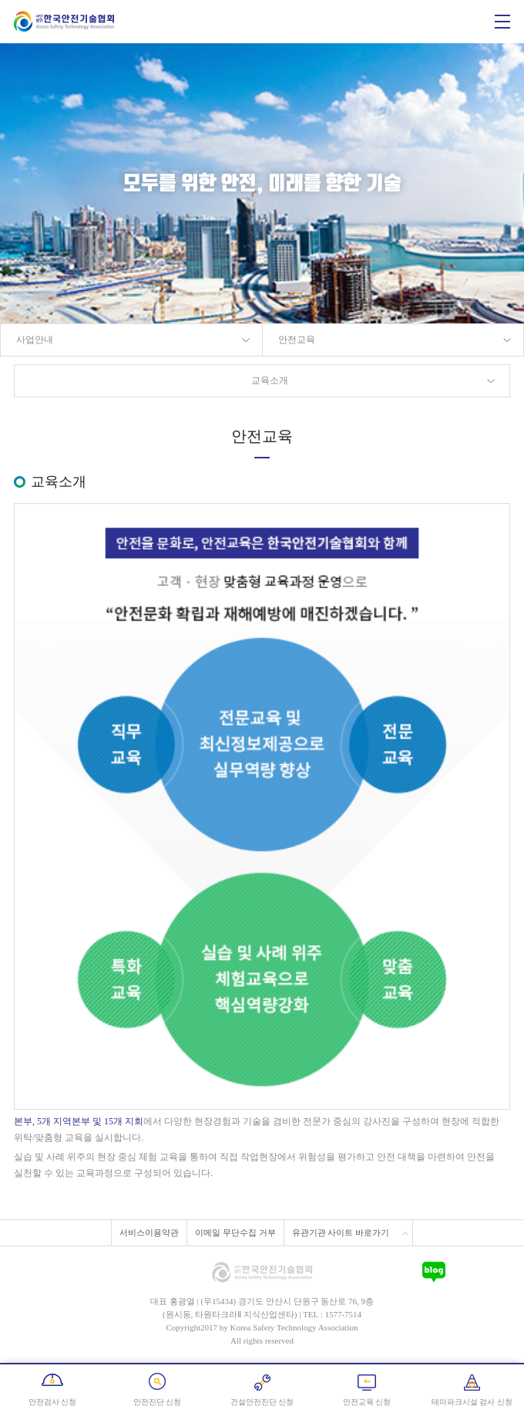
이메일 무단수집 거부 (235, 1232)
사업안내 (34, 339)
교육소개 (269, 380)
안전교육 (296, 339)
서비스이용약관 (149, 1232)
